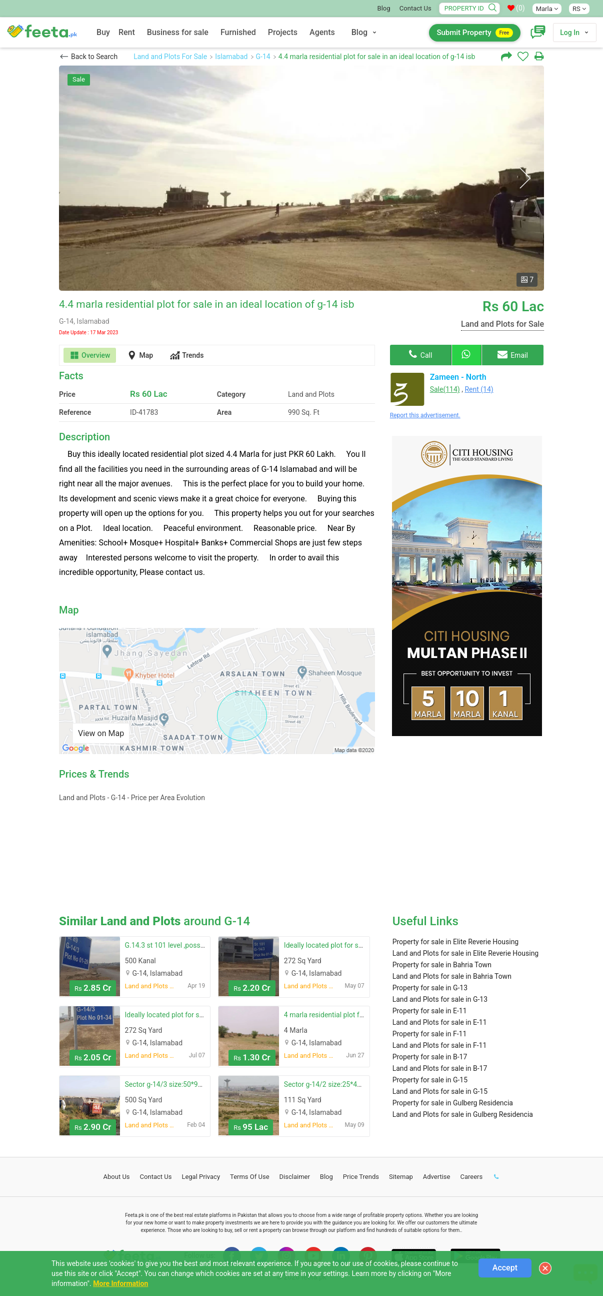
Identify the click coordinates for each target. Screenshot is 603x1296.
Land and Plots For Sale (170, 57)
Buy (103, 32)
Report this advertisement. (425, 415)
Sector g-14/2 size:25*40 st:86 (331, 1084)
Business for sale (177, 32)
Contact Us (416, 8)
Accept (505, 1267)
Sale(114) (445, 389)
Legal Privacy (201, 1176)
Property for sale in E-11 (429, 1011)
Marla (547, 9)
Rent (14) (478, 389)
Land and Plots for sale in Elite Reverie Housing (465, 953)
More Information (120, 1283)
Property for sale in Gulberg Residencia (452, 1103)
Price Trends (361, 1176)
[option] (301, 178)
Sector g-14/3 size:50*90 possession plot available (203, 1084)
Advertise (436, 1176)
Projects (283, 32)
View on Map (101, 733)
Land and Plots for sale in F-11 (439, 1045)
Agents (322, 32)
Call (420, 354)
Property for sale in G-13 (430, 988)
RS (579, 9)
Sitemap (401, 1176)
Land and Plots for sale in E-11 (439, 1022)
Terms (250, 1176)
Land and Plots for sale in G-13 (440, 999)
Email (513, 354)
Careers (471, 1176)
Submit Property (474, 33)
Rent (126, 32)
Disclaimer (295, 1176)
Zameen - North (458, 377)
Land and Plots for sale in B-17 (440, 1068)
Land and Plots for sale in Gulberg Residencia (462, 1114)
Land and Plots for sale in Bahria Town (452, 976)
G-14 (263, 57)
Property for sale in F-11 (429, 1034)
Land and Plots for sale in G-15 (440, 1091)
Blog (384, 8)
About (117, 1176)
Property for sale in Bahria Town (442, 965)
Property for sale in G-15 (430, 1080)
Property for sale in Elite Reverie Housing (455, 942)
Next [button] (525, 178)
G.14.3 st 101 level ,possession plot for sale (192, 945)
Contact (156, 1176)
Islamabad (231, 57)
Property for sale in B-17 (430, 1057)
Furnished (238, 32)
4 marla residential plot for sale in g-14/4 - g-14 (356, 1015)
